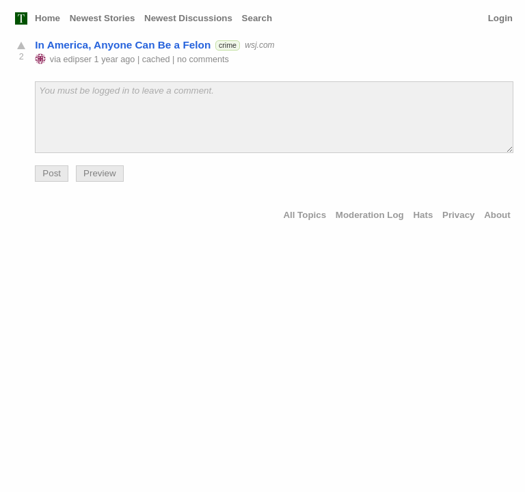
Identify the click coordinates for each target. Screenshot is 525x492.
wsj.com (259, 45)
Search (257, 18)
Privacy (458, 215)
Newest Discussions (188, 18)
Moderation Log (370, 215)
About (497, 215)
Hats (423, 215)
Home (47, 18)
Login (500, 18)
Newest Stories (102, 18)
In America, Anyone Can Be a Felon (123, 45)
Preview (99, 173)
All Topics (304, 215)
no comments (203, 59)
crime (228, 45)
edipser (78, 59)
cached (156, 59)
